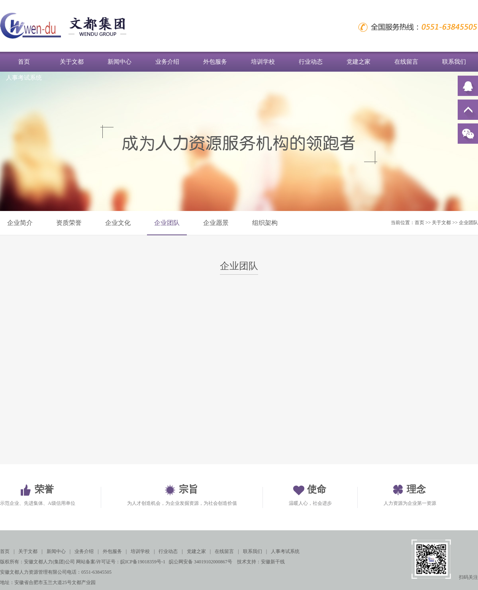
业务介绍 (167, 62)
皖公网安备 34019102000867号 (200, 562)
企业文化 (118, 222)
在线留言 (406, 62)
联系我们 (454, 62)
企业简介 (20, 222)
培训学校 (263, 62)
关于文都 (72, 62)
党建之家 (358, 62)
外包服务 (215, 62)
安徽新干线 (273, 562)
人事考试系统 (24, 77)
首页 (24, 62)
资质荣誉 (69, 222)
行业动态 (311, 62)
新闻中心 (119, 62)
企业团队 (167, 222)
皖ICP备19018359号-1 (142, 562)
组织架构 (265, 222)
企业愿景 (216, 222)
